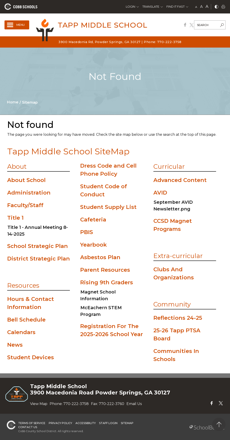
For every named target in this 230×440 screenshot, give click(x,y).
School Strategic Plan (37, 246)
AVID (160, 192)
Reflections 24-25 (177, 318)
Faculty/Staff (25, 205)
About (17, 166)
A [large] (207, 6)
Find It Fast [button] (175, 6)
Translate (150, 6)
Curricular (169, 166)
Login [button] (130, 6)
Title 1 (15, 218)
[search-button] (222, 25)
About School (26, 180)
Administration (29, 192)
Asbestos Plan (100, 257)
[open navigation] (16, 24)
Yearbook (93, 244)
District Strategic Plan (38, 258)
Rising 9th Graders (106, 282)
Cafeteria (93, 219)
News (15, 344)
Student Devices (30, 357)
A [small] (196, 7)
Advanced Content (180, 180)
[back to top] (219, 424)
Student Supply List (108, 207)
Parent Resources (105, 270)
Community (172, 304)
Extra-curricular (178, 256)
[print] (223, 7)
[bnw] (216, 7)
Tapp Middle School (102, 25)
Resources (23, 285)
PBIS (86, 232)
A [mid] (201, 6)
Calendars (21, 332)
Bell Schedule (26, 319)
